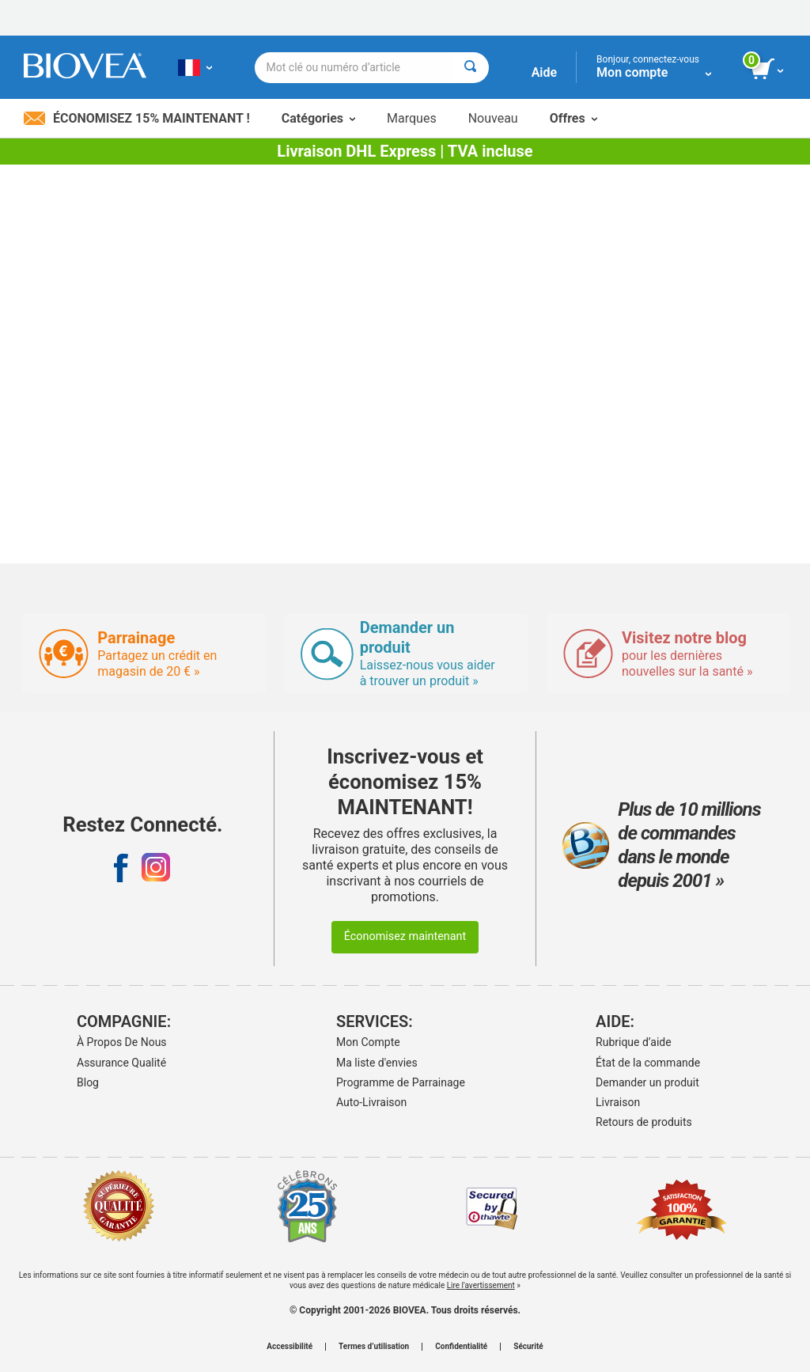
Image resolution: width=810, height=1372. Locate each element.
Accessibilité (289, 1347)
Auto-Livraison (371, 1102)
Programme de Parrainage (400, 1082)
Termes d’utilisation (374, 1347)
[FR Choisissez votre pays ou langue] (195, 67)
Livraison (618, 1102)
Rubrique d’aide (634, 1042)
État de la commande (648, 1062)
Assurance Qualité (121, 1062)
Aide (544, 72)
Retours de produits (644, 1122)
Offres (573, 118)
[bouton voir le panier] (768, 69)
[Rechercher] (470, 67)
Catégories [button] (318, 118)
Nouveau (493, 118)
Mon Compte (368, 1042)
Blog (88, 1082)
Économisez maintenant (405, 936)
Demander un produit (647, 1082)
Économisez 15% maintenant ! (137, 118)
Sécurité (528, 1347)
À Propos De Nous (122, 1042)
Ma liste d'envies (377, 1062)
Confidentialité (461, 1347)
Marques (412, 118)
